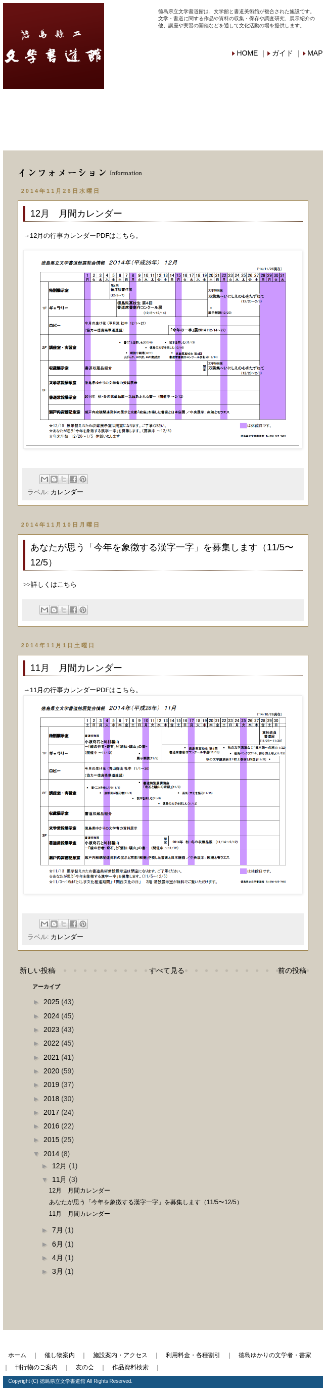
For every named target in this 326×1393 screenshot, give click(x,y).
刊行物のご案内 (36, 1367)
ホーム (17, 1355)
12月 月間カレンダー (76, 214)
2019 (52, 1084)
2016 (52, 1126)
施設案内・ (123, 104)
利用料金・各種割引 (193, 1355)
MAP (314, 53)
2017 (52, 1112)
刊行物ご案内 (43, 135)
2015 (52, 1140)
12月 (60, 1166)
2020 (52, 1071)
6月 (58, 1244)
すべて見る (166, 970)
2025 (52, 1002)
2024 (52, 1016)
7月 (58, 1230)
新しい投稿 (37, 970)
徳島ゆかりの (283, 105)
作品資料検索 (203, 135)
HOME (247, 53)
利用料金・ (203, 104)
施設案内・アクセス (120, 1355)
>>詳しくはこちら (50, 584)
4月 (58, 1258)
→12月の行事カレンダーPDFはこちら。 (82, 235)
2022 (52, 1043)
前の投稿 (292, 970)
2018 (52, 1099)
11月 (60, 1179)
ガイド (282, 53)
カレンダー (67, 492)
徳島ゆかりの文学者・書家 (275, 1355)
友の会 (123, 135)
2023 (52, 1029)
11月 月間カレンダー (76, 668)
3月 (58, 1271)
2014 (52, 1154)
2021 (52, 1057)
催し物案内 (43, 104)
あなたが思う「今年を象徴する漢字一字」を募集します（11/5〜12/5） (146, 1202)
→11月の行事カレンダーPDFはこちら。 (82, 690)
